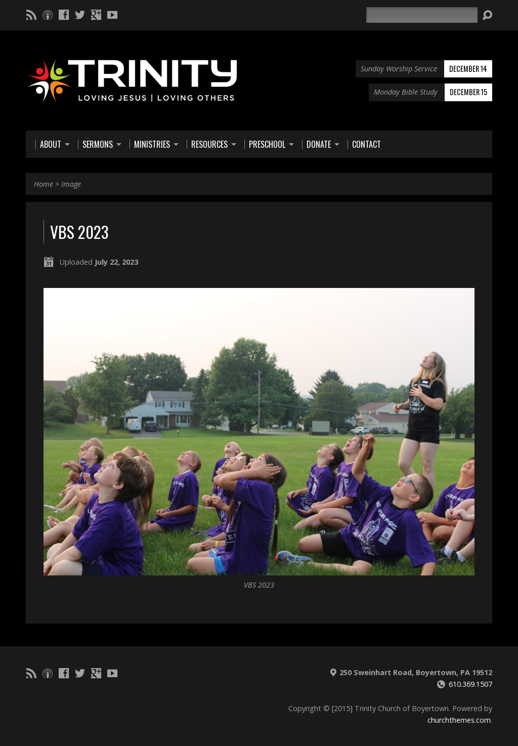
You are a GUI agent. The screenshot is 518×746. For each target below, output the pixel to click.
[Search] (422, 15)
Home (43, 184)
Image (71, 184)
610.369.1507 (470, 684)
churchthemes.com (459, 720)
